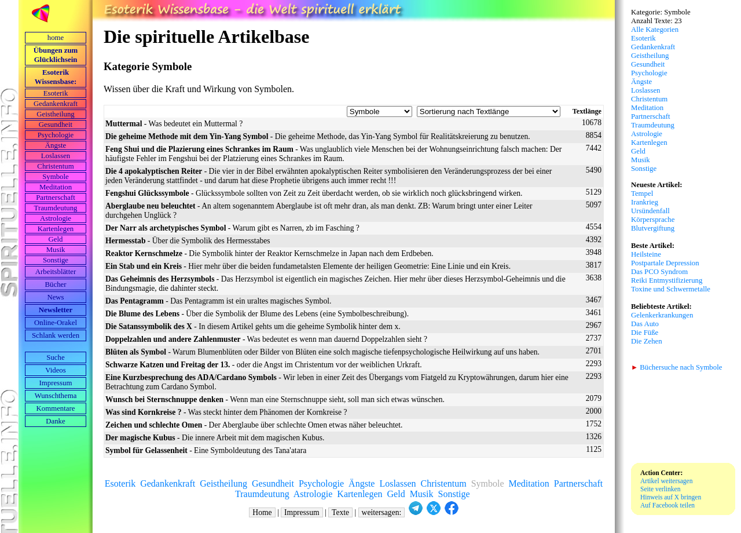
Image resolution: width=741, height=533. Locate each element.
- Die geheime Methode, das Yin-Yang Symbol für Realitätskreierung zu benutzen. (317, 136)
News (55, 297)
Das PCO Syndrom (659, 272)
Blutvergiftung (652, 228)
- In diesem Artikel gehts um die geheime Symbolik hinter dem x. (253, 326)
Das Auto (645, 324)
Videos (55, 370)
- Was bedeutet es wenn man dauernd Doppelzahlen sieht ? (266, 339)
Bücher (56, 284)
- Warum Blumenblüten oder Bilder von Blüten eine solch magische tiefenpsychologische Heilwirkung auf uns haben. (322, 352)
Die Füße (644, 332)
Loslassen (55, 156)
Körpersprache (652, 220)
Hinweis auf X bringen (670, 497)
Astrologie (55, 218)
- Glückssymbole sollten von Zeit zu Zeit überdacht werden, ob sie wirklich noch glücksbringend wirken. (313, 193)
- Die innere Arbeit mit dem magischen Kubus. (214, 437)
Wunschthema (56, 396)
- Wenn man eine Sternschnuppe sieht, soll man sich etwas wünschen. (275, 399)
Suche (55, 357)
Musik (55, 250)
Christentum (55, 166)
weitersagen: (382, 512)
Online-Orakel (55, 323)
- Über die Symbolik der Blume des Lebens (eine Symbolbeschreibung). (257, 313)
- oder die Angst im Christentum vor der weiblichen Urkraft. (263, 364)
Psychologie (56, 135)
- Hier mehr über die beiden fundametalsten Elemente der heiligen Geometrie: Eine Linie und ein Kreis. (308, 266)
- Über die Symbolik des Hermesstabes (187, 240)
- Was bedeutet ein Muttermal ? (174, 123)
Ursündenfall (650, 211)
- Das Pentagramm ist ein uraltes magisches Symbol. (218, 301)
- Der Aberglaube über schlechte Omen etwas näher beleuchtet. (254, 425)
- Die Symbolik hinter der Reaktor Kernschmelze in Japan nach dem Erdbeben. (269, 253)
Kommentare (55, 408)
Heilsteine (646, 254)
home (55, 38)
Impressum (55, 383)
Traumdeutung (56, 208)
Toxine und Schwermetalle (670, 289)
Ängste (55, 145)
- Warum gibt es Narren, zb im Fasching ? (232, 228)
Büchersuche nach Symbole (676, 367)
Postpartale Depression (665, 263)
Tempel (642, 193)
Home (262, 512)
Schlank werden (55, 335)
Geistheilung (55, 114)
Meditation (55, 187)
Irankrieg (644, 202)
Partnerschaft (55, 198)
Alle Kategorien (654, 29)
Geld (56, 239)
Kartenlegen (56, 229)
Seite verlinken (660, 488)
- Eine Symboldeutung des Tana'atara (205, 450)
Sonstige (55, 260)
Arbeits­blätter (55, 272)
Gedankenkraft (56, 104)
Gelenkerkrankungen (662, 315)
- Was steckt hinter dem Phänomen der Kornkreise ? (226, 412)
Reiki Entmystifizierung (666, 280)
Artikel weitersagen (666, 480)
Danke (55, 421)
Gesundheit (55, 125)
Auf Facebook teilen (667, 505)
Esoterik (55, 93)
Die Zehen (646, 341)
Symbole (55, 177)
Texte (340, 512)
